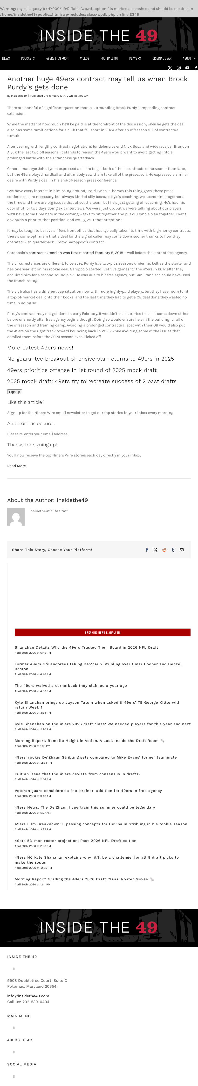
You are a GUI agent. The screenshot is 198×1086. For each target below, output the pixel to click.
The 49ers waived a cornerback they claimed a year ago (71, 685)
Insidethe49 (19, 95)
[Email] (181, 550)
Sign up (14, 392)
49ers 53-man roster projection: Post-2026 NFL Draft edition (76, 841)
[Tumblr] (173, 550)
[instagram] (179, 68)
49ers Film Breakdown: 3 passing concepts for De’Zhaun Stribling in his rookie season (101, 824)
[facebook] (196, 68)
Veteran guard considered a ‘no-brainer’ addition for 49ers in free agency (88, 791)
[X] (155, 550)
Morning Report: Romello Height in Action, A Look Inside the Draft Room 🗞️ (90, 740)
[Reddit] (164, 550)
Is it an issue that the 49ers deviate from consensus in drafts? (78, 774)
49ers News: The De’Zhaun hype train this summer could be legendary (85, 807)
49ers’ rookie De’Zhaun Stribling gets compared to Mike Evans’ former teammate (96, 757)
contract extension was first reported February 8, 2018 (76, 252)
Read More (16, 465)
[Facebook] (147, 550)
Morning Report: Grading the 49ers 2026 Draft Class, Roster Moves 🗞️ (84, 879)
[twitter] (170, 68)
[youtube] (187, 68)
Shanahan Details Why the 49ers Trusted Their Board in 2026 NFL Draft (86, 647)
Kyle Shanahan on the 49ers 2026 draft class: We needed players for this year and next (103, 724)
